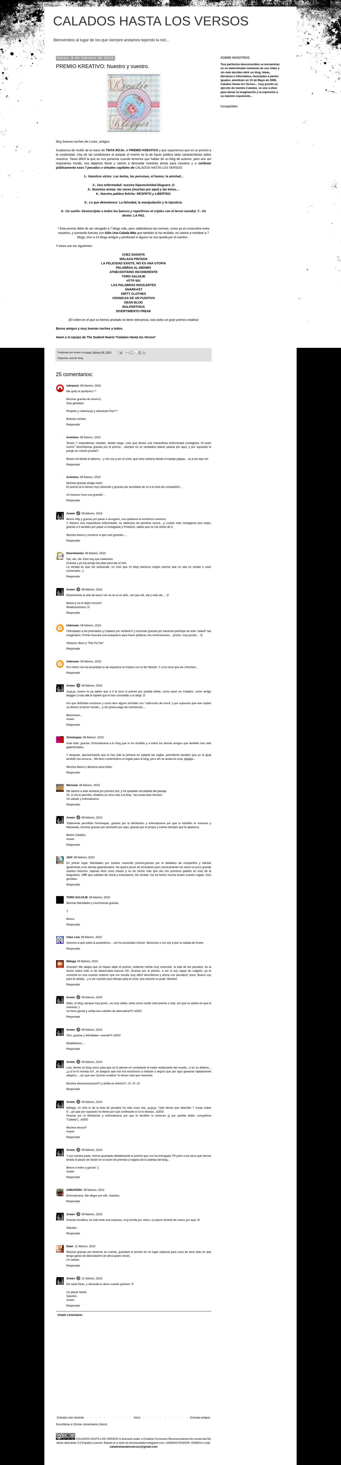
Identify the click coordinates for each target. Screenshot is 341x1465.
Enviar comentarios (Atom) (90, 1424)
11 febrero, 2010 (85, 1246)
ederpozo (72, 385)
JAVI (69, 857)
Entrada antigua (200, 1417)
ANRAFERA (74, 1190)
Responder (73, 424)
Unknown (72, 625)
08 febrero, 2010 (90, 385)
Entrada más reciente (70, 1417)
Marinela (72, 785)
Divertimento (75, 553)
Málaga (71, 961)
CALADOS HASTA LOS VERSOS (151, 21)
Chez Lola (73, 937)
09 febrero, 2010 (84, 857)
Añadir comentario (69, 1315)
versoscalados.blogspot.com (146, 1442)
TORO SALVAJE (77, 897)
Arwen (70, 513)
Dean (69, 1246)
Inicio (137, 1417)
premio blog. (77, 358)
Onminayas (74, 737)
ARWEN (196, 1442)
